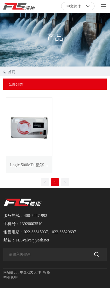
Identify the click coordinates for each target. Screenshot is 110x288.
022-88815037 (36, 232)
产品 (55, 37)
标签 (46, 272)
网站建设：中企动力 (18, 272)
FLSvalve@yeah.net (32, 240)
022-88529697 (64, 232)
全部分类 (15, 84)
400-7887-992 (35, 215)
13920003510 (31, 223)
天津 (37, 272)
